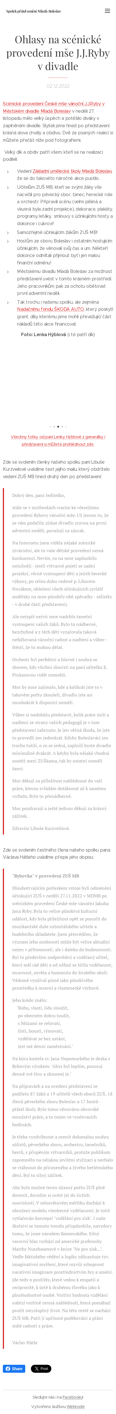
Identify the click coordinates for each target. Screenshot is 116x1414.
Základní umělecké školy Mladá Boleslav (72, 171)
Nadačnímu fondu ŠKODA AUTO (50, 309)
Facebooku (73, 1397)
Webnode (76, 1406)
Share (14, 1368)
